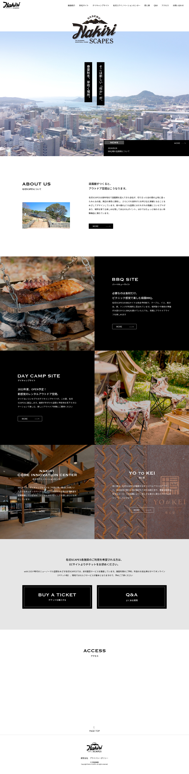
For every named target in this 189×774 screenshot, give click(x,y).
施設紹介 (71, 5)
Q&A (156, 5)
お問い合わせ (178, 5)
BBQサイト (84, 5)
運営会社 (84, 758)
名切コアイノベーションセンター (126, 5)
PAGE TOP (94, 729)
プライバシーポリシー (99, 758)
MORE (180, 143)
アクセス (165, 5)
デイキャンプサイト (101, 5)
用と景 (147, 5)
